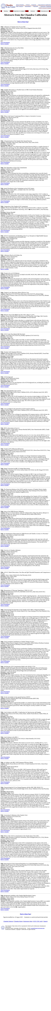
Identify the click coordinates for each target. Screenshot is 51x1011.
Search (46, 921)
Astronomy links (27, 921)
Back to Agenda (5, 44)
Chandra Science (8, 921)
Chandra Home (18, 921)
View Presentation (5, 42)
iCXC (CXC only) (38, 921)
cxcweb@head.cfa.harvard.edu (37, 928)
